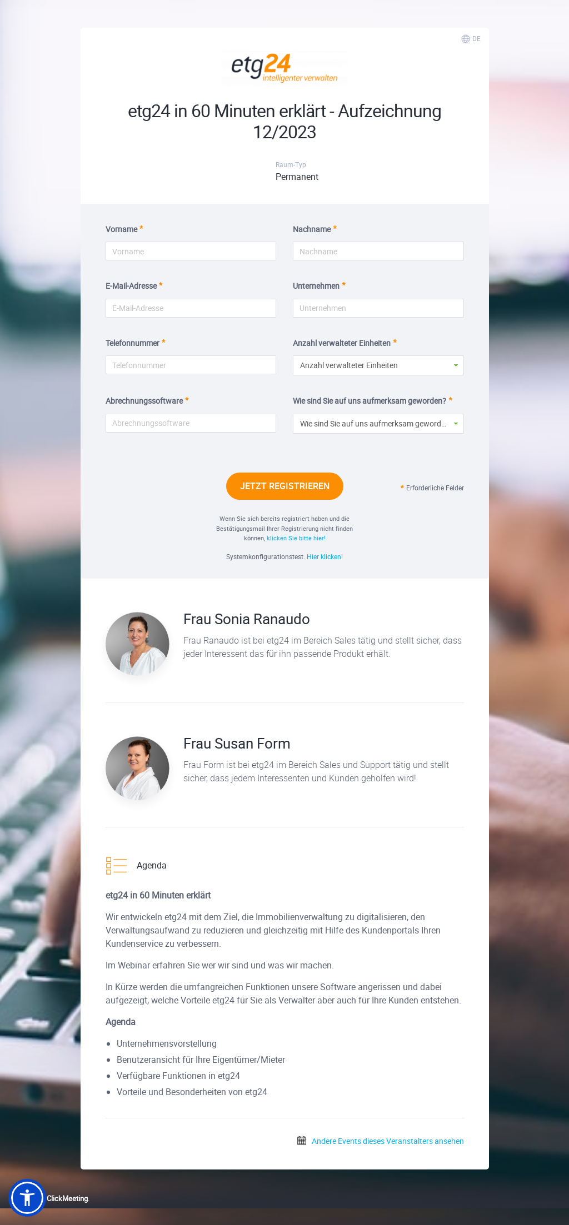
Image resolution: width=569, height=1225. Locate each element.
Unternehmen (316, 285)
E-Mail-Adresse (131, 285)
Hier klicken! (325, 556)
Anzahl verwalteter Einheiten (342, 343)
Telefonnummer (132, 343)
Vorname (121, 229)
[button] (27, 1198)
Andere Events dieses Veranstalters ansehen (380, 1141)
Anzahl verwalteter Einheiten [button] (349, 365)
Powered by (48, 1198)
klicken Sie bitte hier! (296, 538)
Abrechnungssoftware (144, 400)
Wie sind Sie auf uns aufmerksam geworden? (369, 400)
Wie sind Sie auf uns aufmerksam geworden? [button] (376, 423)
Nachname (312, 229)
